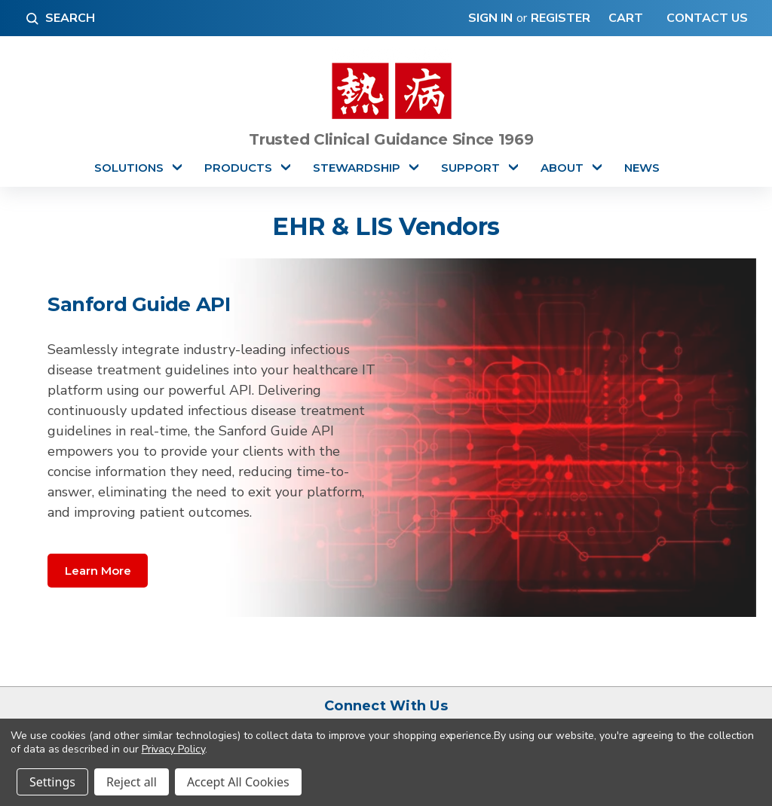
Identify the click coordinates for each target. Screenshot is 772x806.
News (642, 167)
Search (59, 18)
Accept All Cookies (238, 782)
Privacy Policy (173, 749)
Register (560, 18)
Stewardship (356, 167)
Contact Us (705, 18)
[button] (97, 570)
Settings (52, 782)
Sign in (490, 18)
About (562, 167)
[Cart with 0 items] (622, 18)
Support (470, 167)
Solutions (129, 167)
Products (238, 167)
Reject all (131, 782)
